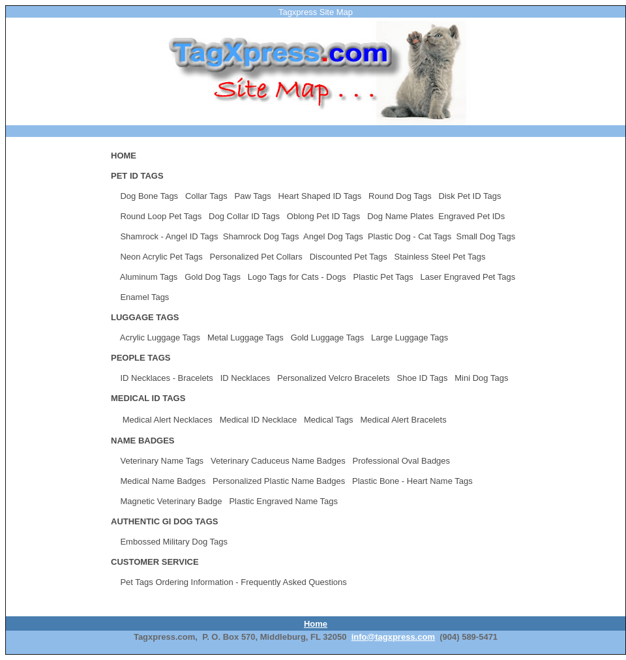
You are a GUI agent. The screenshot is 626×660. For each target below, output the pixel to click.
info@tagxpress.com (393, 637)
